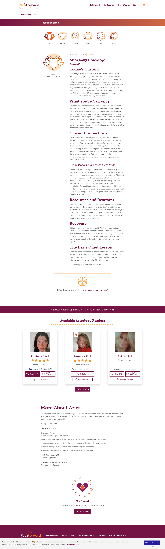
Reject (152, 546)
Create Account (52, 535)
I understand (151, 543)
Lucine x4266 (40, 356)
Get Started (95, 5)
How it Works (124, 5)
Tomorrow (92, 55)
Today (83, 55)
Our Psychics (108, 5)
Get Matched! (82, 511)
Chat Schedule (48, 374)
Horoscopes (26, 14)
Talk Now (32, 374)
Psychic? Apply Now (117, 535)
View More (83, 389)
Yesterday (74, 55)
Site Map (102, 535)
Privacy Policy (73, 544)
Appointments (40, 379)
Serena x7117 (82, 356)
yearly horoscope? (98, 290)
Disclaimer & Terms (86, 535)
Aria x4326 (125, 356)
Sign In (136, 5)
